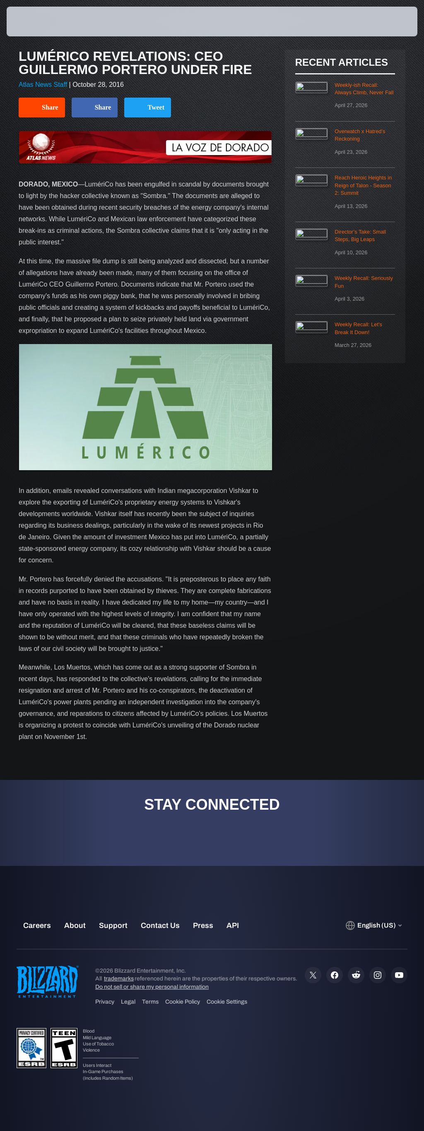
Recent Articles (341, 62)
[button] (393, 21)
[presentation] (31, 21)
